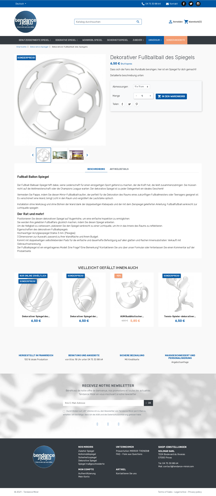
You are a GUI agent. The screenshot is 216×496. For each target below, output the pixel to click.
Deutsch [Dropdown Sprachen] (20, 4)
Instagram (198, 3)
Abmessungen (120, 86)
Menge (116, 95)
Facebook (183, 3)
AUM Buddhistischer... (132, 316)
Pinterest (136, 104)
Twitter (191, 3)
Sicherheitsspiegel (87, 457)
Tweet (129, 104)
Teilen (122, 104)
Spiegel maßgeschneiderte (91, 464)
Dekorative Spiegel (87, 460)
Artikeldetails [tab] (119, 169)
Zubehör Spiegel (86, 451)
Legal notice (180, 492)
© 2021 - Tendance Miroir (26, 492)
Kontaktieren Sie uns (126, 473)
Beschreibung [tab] (96, 169)
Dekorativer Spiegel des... (36, 316)
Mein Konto (84, 476)
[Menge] (143, 96)
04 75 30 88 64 (151, 4)
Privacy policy (195, 492)
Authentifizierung (87, 473)
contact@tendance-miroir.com (178, 466)
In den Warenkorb (171, 96)
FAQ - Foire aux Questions (129, 454)
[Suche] (108, 22)
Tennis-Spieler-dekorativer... (180, 316)
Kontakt (172, 4)
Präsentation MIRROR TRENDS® (132, 451)
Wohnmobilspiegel (87, 454)
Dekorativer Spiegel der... (84, 316)
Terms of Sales (165, 492)
